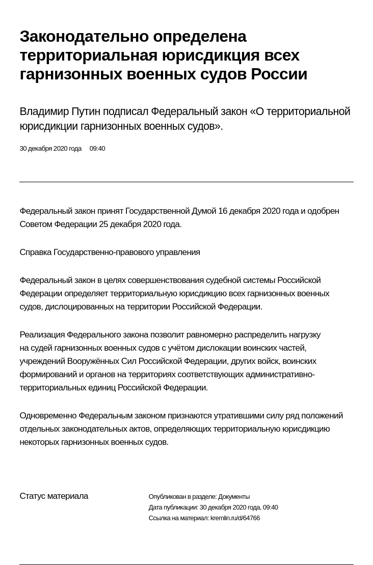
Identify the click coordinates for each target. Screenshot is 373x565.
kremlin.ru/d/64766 (235, 518)
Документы (234, 496)
